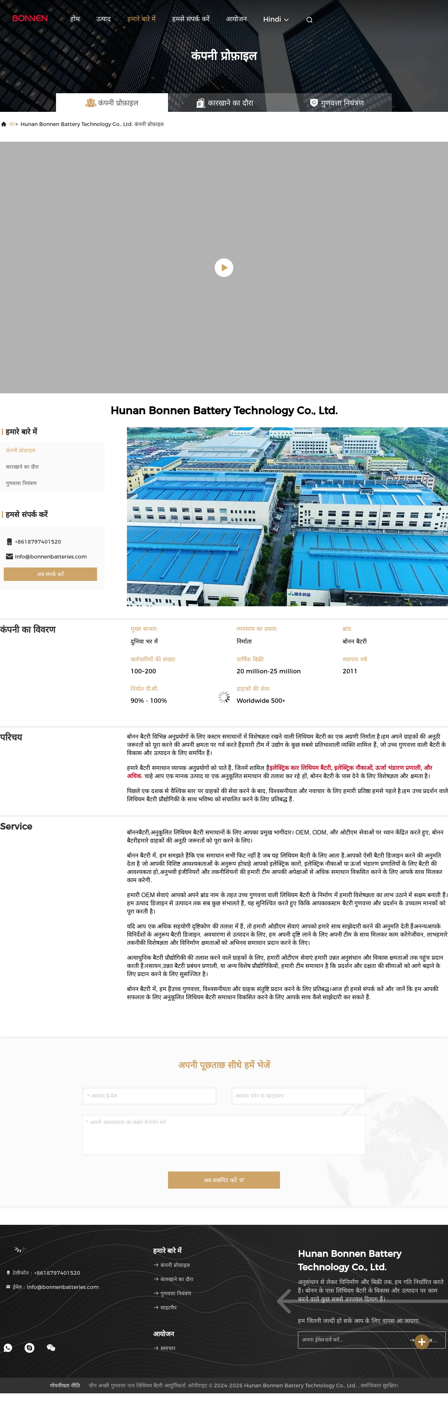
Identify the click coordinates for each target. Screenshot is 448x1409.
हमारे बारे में (141, 19)
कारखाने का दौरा (22, 466)
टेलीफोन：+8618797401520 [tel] (42, 1273)
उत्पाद (103, 19)
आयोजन (236, 19)
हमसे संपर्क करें (190, 19)
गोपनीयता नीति (65, 1385)
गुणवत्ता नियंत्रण (21, 483)
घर (12, 124)
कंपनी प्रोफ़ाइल (20, 450)
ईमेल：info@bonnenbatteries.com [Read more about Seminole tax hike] (52, 1287)
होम (75, 19)
